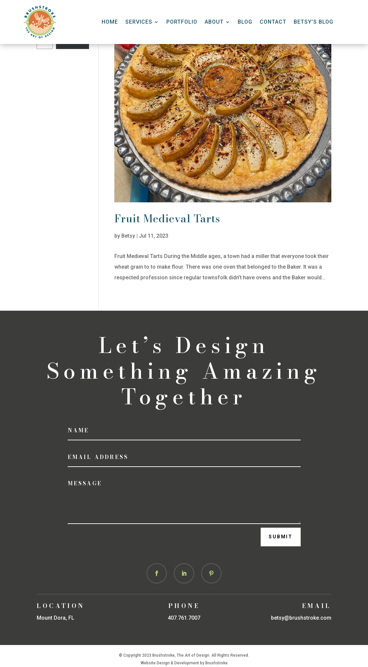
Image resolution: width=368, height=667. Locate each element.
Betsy (128, 236)
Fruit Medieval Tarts (167, 218)
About (214, 22)
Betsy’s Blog (313, 22)
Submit (281, 536)
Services (138, 22)
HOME (110, 22)
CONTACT (273, 22)
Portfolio (181, 22)
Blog (245, 22)
